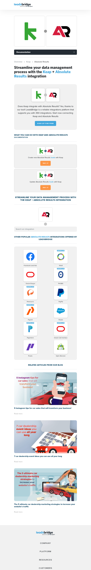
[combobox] (45, 229)
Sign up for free (45, 123)
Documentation (23, 52)
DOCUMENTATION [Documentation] (21, 137)
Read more (18, 413)
